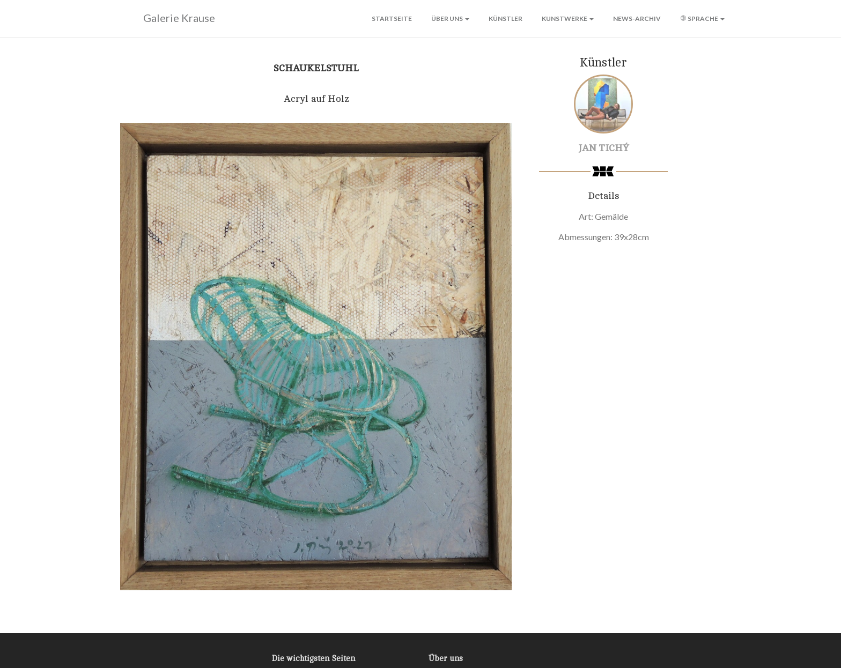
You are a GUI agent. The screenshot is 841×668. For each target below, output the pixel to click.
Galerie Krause (165, 18)
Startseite (392, 18)
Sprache (702, 18)
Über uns (450, 18)
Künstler (505, 18)
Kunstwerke (568, 18)
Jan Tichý (603, 148)
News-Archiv (637, 18)
